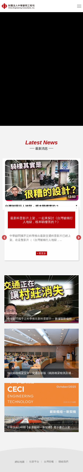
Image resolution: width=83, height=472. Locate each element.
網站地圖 (19, 462)
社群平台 (34, 461)
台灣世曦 (49, 461)
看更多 (42, 253)
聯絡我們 (63, 461)
